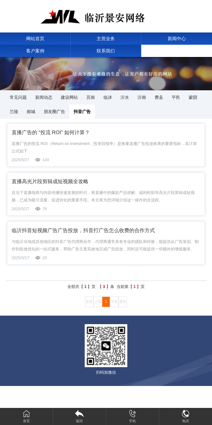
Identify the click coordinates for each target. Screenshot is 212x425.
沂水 (124, 97)
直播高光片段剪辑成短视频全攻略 (50, 181)
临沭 (107, 97)
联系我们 (106, 50)
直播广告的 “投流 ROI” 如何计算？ (51, 132)
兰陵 (14, 111)
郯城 (31, 111)
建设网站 (69, 97)
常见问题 (18, 97)
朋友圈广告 (54, 111)
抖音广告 (82, 111)
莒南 (90, 97)
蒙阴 (193, 97)
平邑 (176, 97)
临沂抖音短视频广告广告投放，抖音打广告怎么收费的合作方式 (83, 230)
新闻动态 (43, 97)
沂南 (142, 97)
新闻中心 (177, 38)
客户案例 (35, 50)
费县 (159, 97)
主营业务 (106, 38)
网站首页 (35, 38)
